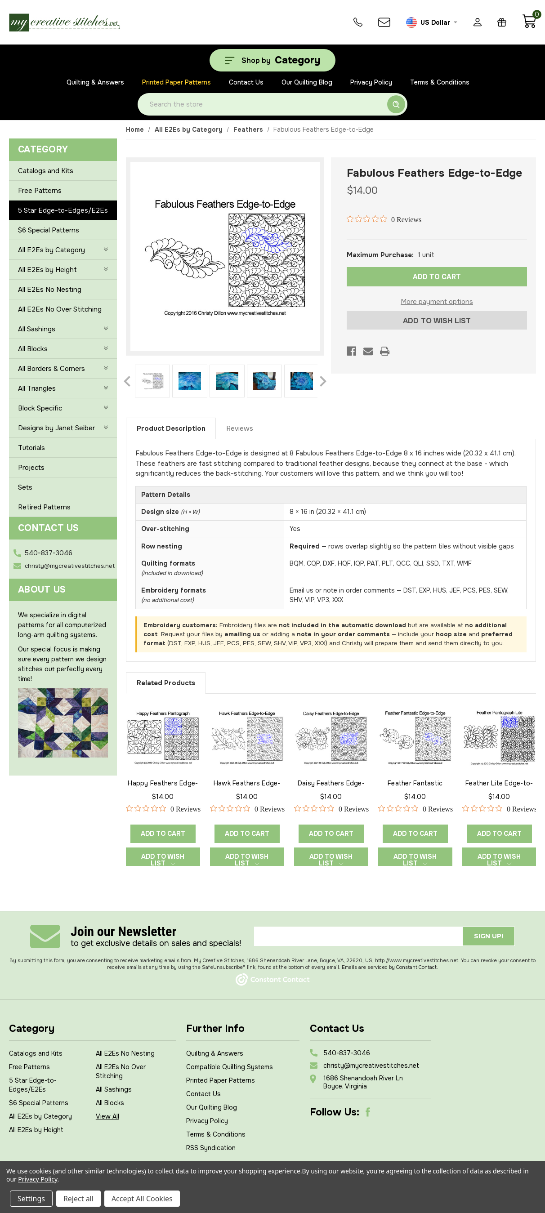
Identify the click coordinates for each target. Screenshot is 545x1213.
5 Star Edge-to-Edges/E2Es (63, 210)
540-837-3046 (48, 553)
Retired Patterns (44, 507)
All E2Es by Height (36, 1130)
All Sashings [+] (63, 329)
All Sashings (114, 1089)
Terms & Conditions (439, 82)
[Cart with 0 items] (529, 26)
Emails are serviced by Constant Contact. (390, 967)
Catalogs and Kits (45, 170)
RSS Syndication (211, 1148)
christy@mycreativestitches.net (70, 566)
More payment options (437, 301)
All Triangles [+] (63, 388)
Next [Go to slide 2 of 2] (323, 381)
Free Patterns (40, 190)
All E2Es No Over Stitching (60, 309)
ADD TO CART (437, 276)
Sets (25, 487)
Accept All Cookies (142, 1199)
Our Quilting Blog (306, 82)
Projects (31, 467)
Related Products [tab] (166, 682)
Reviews (239, 428)
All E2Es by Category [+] (63, 249)
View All (107, 1116)
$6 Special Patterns (48, 230)
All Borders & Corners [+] (63, 368)
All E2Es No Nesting (49, 289)
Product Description (171, 428)
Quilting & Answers (95, 82)
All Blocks (110, 1103)
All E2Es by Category (40, 1116)
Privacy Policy (371, 82)
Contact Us (246, 82)
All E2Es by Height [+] (63, 269)
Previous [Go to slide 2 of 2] (127, 381)
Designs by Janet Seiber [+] (63, 428)
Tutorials (31, 447)
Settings (31, 1199)
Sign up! (488, 936)
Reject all (78, 1199)
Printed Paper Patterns (176, 82)
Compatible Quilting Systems (229, 1067)
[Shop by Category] (272, 60)
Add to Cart (163, 833)
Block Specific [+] (63, 408)
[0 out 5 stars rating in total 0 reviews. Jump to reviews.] (384, 219)
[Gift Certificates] (501, 22)
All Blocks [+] (63, 348)
